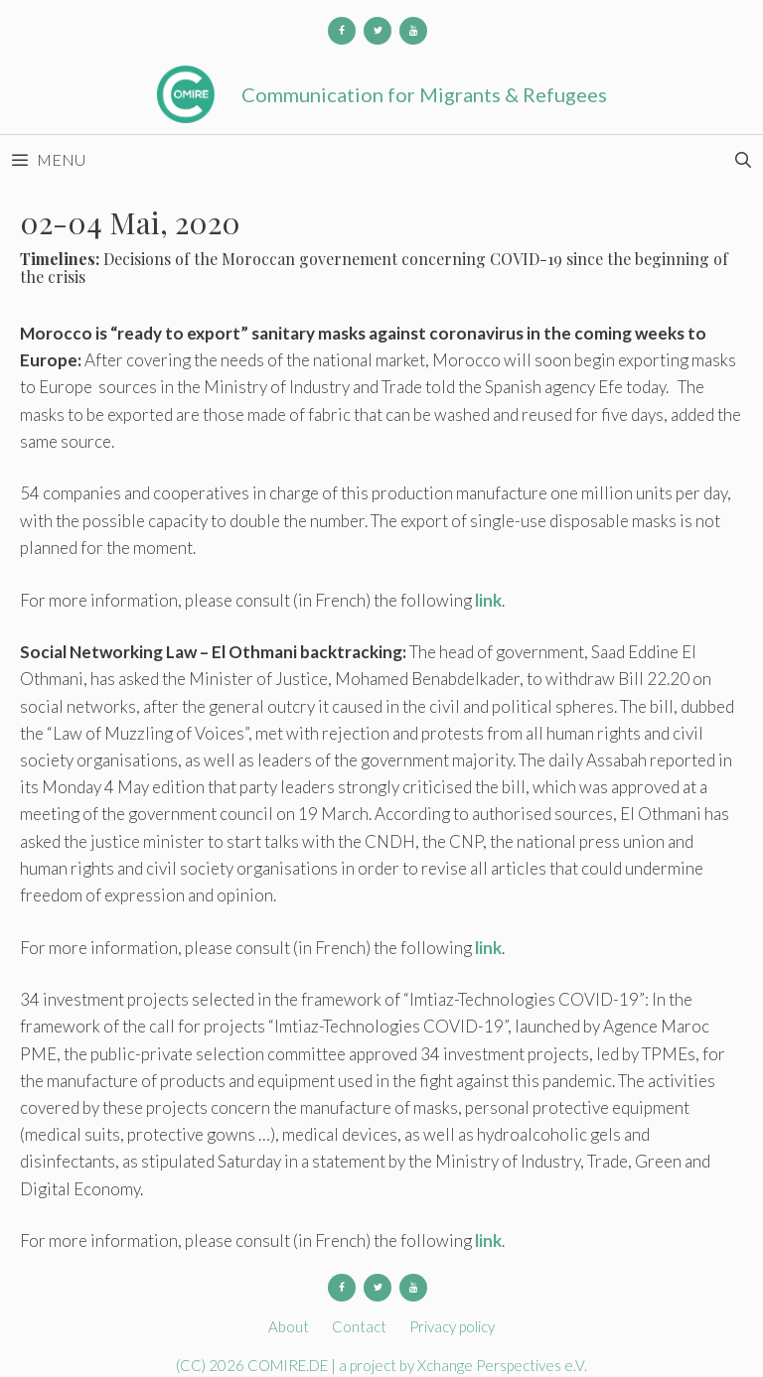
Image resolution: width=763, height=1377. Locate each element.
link (488, 600)
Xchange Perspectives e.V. (502, 1365)
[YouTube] (413, 31)
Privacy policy (452, 1326)
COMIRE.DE (289, 1365)
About (288, 1326)
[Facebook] (342, 31)
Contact (359, 1326)
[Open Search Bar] (742, 160)
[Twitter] (377, 31)
